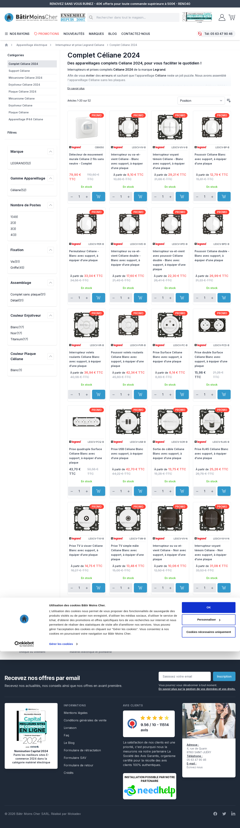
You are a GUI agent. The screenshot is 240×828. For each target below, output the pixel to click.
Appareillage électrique (31, 44)
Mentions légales (76, 713)
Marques (96, 34)
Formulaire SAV (75, 758)
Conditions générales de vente (85, 720)
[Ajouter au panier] (98, 196)
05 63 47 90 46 (221, 34)
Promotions (46, 34)
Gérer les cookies (61, 820)
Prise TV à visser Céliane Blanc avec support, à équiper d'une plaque (86, 550)
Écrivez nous (195, 767)
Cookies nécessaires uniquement (208, 808)
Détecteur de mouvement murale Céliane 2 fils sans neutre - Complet (86, 159)
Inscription (224, 676)
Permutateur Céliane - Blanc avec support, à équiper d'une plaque (84, 256)
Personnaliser (208, 796)
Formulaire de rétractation (82, 750)
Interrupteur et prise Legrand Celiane (80, 44)
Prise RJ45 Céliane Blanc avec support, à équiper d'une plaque (211, 453)
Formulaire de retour (78, 765)
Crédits (69, 773)
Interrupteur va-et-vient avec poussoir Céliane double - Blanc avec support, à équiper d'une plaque (169, 260)
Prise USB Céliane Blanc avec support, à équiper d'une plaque (127, 453)
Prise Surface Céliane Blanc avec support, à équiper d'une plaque (167, 357)
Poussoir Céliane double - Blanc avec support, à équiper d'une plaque (212, 256)
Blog (112, 34)
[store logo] (30, 17)
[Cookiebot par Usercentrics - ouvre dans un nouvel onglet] (24, 821)
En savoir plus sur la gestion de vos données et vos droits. (197, 688)
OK (209, 784)
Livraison (70, 728)
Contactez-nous (135, 34)
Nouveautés (74, 34)
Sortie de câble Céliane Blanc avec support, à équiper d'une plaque (168, 453)
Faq (66, 735)
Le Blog (69, 743)
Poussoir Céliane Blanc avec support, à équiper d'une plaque (210, 159)
